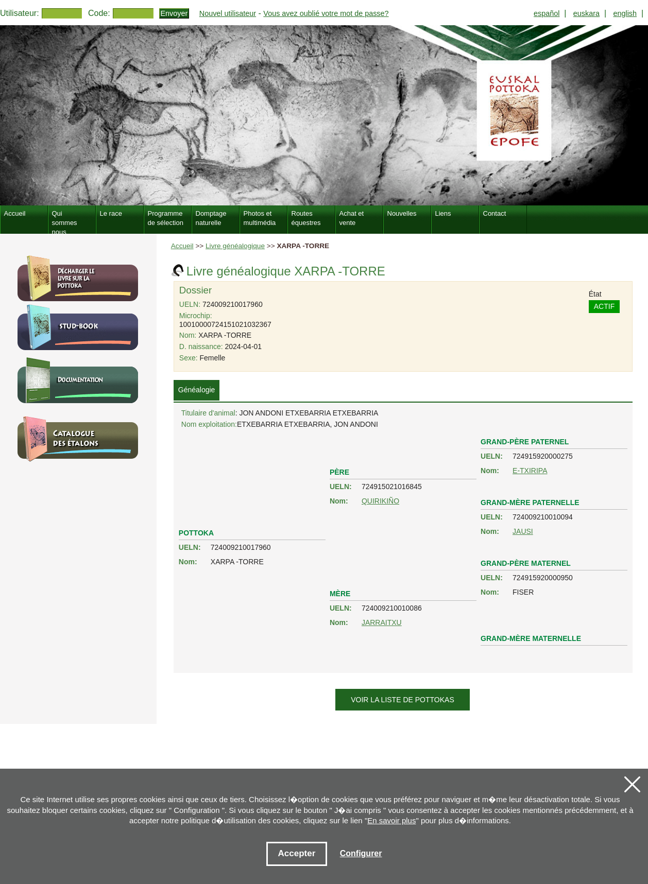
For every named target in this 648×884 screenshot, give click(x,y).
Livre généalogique (235, 246)
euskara (586, 13)
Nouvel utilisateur (227, 13)
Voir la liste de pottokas (402, 700)
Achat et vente (351, 218)
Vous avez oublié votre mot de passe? (325, 13)
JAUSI (523, 531)
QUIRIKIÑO (380, 501)
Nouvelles (402, 213)
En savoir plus (391, 820)
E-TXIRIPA (530, 470)
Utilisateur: (19, 13)
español (546, 13)
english (625, 13)
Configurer (361, 853)
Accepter (297, 853)
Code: (99, 13)
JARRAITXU (382, 622)
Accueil (182, 246)
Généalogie (196, 390)
